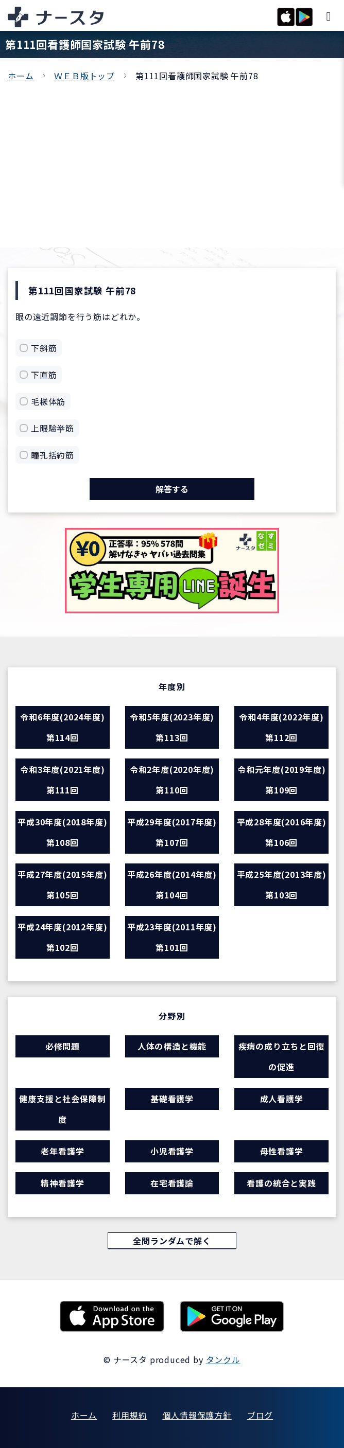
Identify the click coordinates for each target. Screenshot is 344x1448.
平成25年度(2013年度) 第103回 (281, 884)
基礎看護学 (172, 1098)
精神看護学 (62, 1183)
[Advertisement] (172, 160)
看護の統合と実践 (281, 1183)
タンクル (223, 1359)
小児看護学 (172, 1151)
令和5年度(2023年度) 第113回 (172, 727)
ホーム (20, 75)
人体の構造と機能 (172, 1046)
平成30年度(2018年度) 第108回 (62, 832)
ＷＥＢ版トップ (84, 75)
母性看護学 (281, 1151)
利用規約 (129, 1415)
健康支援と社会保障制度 (62, 1108)
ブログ (260, 1415)
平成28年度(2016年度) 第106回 (281, 832)
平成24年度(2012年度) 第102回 (62, 937)
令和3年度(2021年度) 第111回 (62, 779)
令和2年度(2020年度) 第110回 (172, 779)
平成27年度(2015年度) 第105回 (62, 884)
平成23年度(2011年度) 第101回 (172, 937)
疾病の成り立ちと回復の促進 (281, 1056)
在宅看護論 (172, 1183)
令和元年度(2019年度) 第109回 (281, 779)
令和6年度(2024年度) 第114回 (62, 727)
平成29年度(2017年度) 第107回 (172, 832)
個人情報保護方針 (196, 1415)
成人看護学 (281, 1098)
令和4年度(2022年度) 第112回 (281, 727)
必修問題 (62, 1046)
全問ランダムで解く (172, 1240)
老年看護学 (62, 1151)
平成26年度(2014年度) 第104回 (172, 884)
